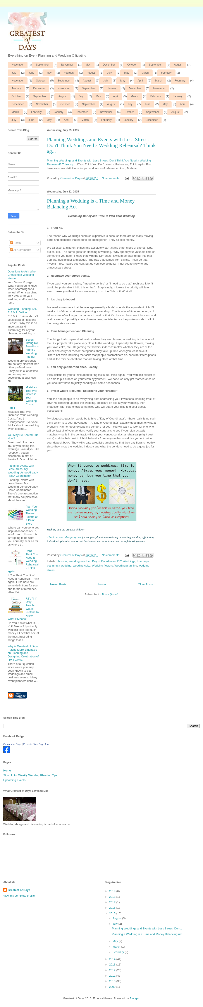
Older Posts (145, 584)
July (14, 72)
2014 (112, 959)
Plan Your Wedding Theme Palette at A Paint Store (32, 515)
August (178, 64)
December (109, 64)
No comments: (111, 178)
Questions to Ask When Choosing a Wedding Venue (22, 275)
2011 (112, 975)
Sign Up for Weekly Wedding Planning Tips (30, 775)
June (31, 72)
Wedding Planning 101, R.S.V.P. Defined (22, 310)
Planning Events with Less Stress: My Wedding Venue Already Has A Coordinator (23, 471)
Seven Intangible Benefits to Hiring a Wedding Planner (32, 348)
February (69, 72)
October (132, 64)
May (88, 64)
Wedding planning (125, 565)
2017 (112, 902)
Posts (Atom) (110, 594)
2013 (112, 964)
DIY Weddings (126, 561)
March (145, 72)
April (140, 80)
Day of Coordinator (104, 561)
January (16, 88)
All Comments (20, 249)
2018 (112, 896)
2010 (112, 981)
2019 (112, 891)
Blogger (134, 998)
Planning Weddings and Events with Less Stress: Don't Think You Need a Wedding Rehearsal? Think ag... (101, 145)
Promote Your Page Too (36, 744)
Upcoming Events (14, 780)
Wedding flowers (102, 565)
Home (102, 584)
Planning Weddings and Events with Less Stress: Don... (147, 928)
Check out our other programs (64, 537)
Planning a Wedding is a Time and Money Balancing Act (147, 934)
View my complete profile (19, 895)
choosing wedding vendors (74, 561)
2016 (112, 907)
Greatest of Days (12, 744)
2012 (112, 970)
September (42, 64)
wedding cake (81, 565)
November (18, 64)
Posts (15, 242)
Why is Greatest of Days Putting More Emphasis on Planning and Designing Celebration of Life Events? (23, 653)
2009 (112, 986)
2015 (112, 913)
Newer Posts (58, 584)
